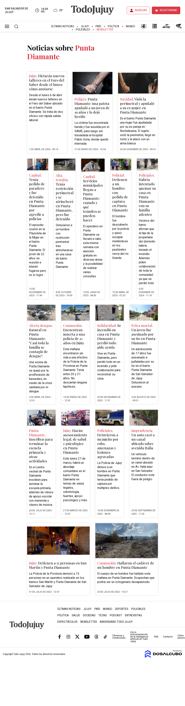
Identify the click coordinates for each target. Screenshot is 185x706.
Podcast (116, 615)
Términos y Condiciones (118, 637)
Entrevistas (133, 615)
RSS (156, 636)
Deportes (121, 609)
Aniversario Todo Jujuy (116, 622)
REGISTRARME (168, 10)
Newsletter (105, 30)
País (98, 26)
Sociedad (89, 615)
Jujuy (85, 26)
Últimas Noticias (62, 26)
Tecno (102, 615)
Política (113, 26)
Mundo (130, 26)
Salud (76, 615)
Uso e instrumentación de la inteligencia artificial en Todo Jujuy (139, 636)
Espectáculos (67, 622)
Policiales (83, 30)
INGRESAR (141, 10)
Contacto (168, 636)
